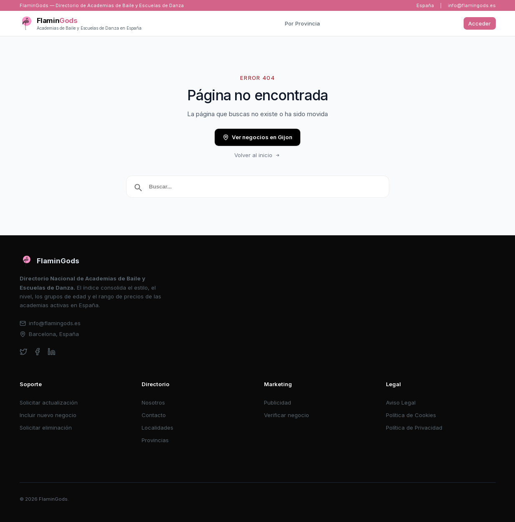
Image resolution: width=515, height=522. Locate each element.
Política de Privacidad (414, 427)
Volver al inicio (257, 155)
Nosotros (153, 402)
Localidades (157, 427)
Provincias (155, 440)
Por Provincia (302, 23)
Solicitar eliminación (46, 427)
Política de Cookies (411, 415)
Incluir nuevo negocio (48, 415)
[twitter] (24, 352)
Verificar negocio (286, 415)
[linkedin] (52, 352)
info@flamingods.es (472, 5)
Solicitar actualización (49, 402)
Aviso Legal (401, 402)
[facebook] (37, 352)
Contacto (154, 415)
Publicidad (277, 402)
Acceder (479, 23)
